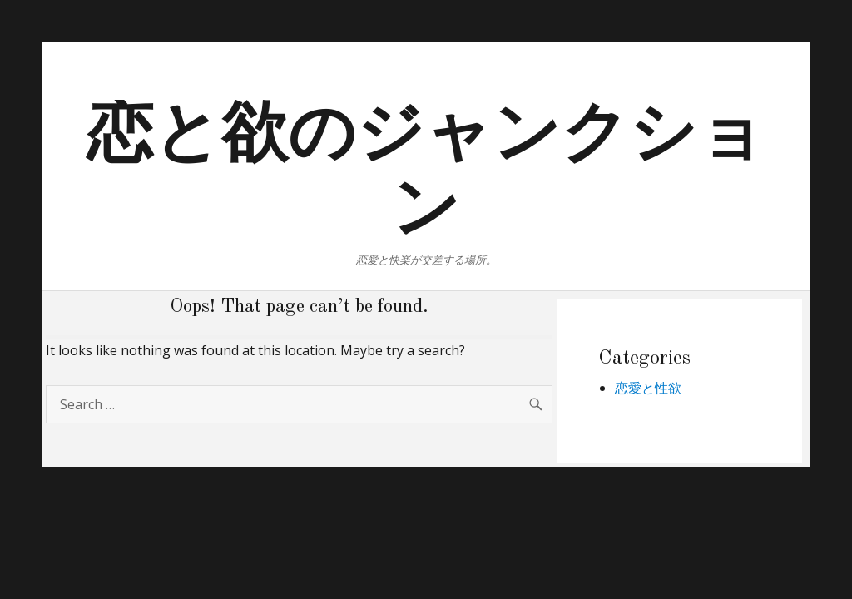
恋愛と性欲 (648, 388)
